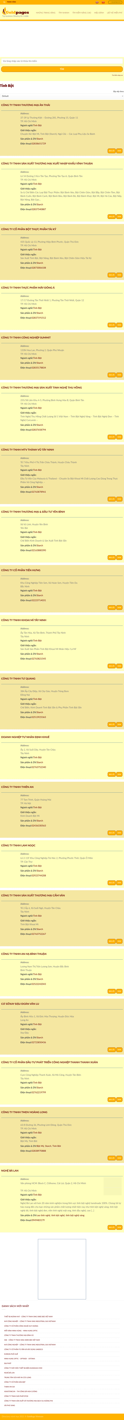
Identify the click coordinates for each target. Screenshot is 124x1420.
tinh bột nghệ (58, 1215)
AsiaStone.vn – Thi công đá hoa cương (20, 1391)
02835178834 (38, 367)
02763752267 (38, 934)
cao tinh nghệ (43, 1215)
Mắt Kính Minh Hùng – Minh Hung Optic (20, 1331)
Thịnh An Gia (9, 1387)
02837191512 (38, 317)
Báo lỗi (112, 151)
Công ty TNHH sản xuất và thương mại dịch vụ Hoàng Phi (28, 1401)
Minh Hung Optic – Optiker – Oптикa (19, 1359)
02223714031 (38, 600)
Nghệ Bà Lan (9, 1373)
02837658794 (38, 429)
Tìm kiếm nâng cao (81, 13)
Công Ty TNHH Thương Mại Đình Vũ (19, 1335)
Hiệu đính (99, 13)
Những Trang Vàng (45, 13)
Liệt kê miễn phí (114, 13)
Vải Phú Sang (9, 1405)
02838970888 (38, 1150)
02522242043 (38, 984)
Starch (40, 138)
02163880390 (38, 550)
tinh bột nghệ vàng (75, 1215)
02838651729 (38, 143)
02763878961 (38, 491)
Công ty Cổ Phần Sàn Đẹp (14, 1382)
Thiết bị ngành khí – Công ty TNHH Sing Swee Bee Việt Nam (28, 1317)
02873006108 (38, 267)
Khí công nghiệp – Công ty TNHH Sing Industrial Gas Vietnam (30, 1345)
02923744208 (38, 875)
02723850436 (38, 1042)
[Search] (4, 2)
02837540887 (38, 209)
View (119, 151)
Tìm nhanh (64, 13)
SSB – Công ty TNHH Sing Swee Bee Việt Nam (22, 1340)
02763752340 (38, 767)
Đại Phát (7, 1363)
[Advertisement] (62, 39)
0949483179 (38, 1220)
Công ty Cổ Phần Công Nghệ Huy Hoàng (21, 1326)
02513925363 (38, 717)
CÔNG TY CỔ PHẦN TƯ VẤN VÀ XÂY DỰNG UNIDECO (23, 1349)
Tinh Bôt (56, 1146)
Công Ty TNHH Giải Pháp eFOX (16, 1396)
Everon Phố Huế (11, 1354)
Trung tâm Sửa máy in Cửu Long (17, 1377)
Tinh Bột (37, 125)
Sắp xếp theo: (118, 91)
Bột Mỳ (40, 1146)
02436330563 (38, 825)
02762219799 (38, 1092)
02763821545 (38, 658)
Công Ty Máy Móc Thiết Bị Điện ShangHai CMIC (23, 1368)
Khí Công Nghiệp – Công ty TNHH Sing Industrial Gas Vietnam (30, 1321)
